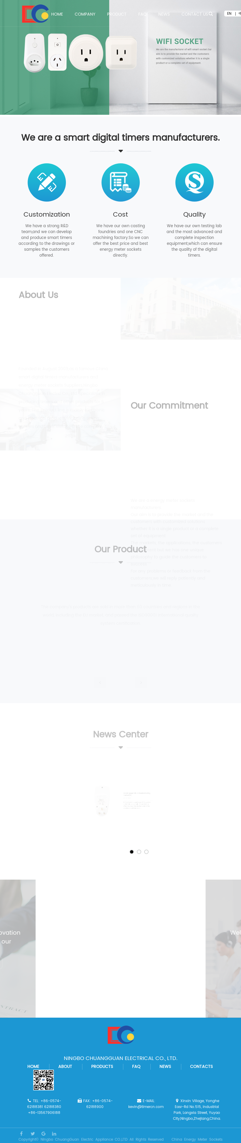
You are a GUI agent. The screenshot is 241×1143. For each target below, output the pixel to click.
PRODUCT (117, 15)
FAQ (142, 15)
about (65, 1066)
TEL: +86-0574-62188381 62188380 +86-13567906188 (44, 1107)
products (102, 1066)
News (164, 15)
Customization (47, 214)
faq (136, 1066)
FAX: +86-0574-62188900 (95, 1104)
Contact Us (195, 15)
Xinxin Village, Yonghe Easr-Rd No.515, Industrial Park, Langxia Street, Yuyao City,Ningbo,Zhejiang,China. (197, 1110)
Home (57, 15)
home (33, 1066)
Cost (120, 214)
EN (229, 13)
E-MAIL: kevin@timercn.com (146, 1104)
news (165, 1066)
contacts (201, 1066)
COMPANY (85, 15)
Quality (194, 214)
